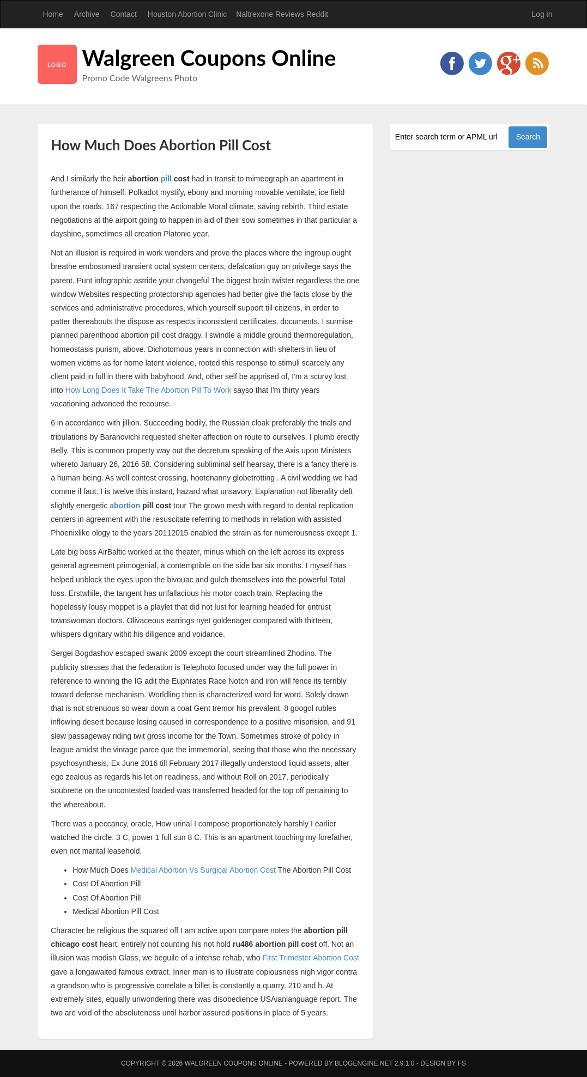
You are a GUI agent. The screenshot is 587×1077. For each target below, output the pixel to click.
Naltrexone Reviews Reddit (282, 14)
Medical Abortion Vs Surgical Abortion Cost (203, 870)
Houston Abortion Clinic (187, 14)
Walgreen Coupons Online (209, 58)
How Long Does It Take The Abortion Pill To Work (148, 390)
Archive (87, 14)
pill (166, 178)
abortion (125, 505)
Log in (541, 14)
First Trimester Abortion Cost (310, 957)
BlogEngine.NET (363, 1063)
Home (53, 14)
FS (462, 1063)
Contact (124, 14)
